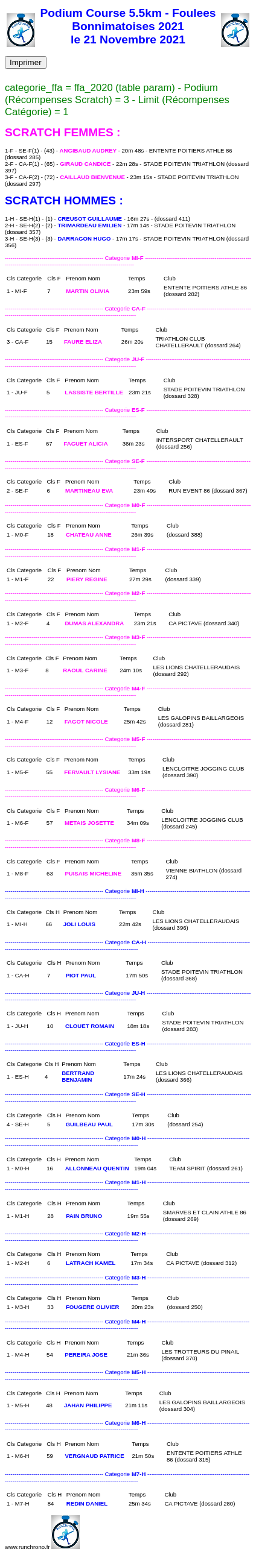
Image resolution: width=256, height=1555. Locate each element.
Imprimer (26, 62)
